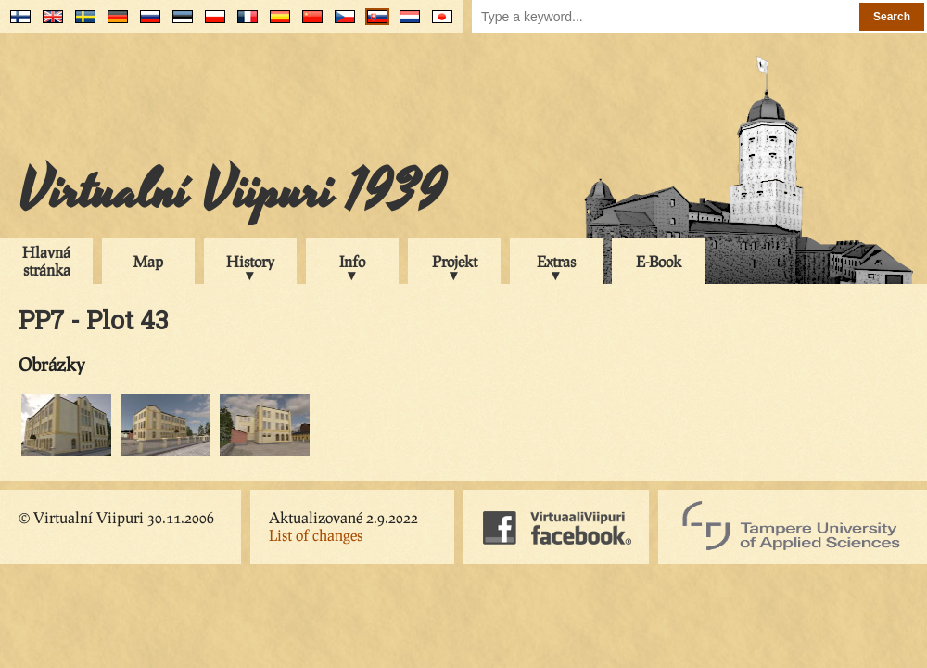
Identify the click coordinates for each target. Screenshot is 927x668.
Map (148, 261)
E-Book (658, 261)
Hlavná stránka (46, 260)
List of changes (315, 535)
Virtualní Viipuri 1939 (232, 192)
